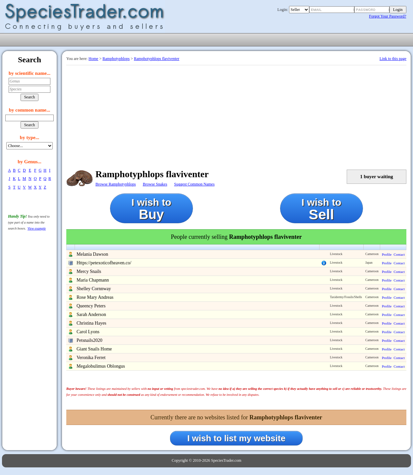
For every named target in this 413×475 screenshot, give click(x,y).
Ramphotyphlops (116, 58)
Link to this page (393, 58)
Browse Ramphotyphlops (115, 184)
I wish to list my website (236, 438)
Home (93, 58)
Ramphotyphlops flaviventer (156, 58)
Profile (386, 254)
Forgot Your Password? (387, 16)
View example (37, 228)
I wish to (151, 209)
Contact (399, 254)
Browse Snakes (155, 184)
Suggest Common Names (194, 184)
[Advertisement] (236, 115)
